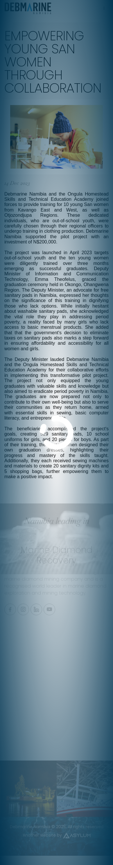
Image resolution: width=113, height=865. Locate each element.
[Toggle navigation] (104, 6)
